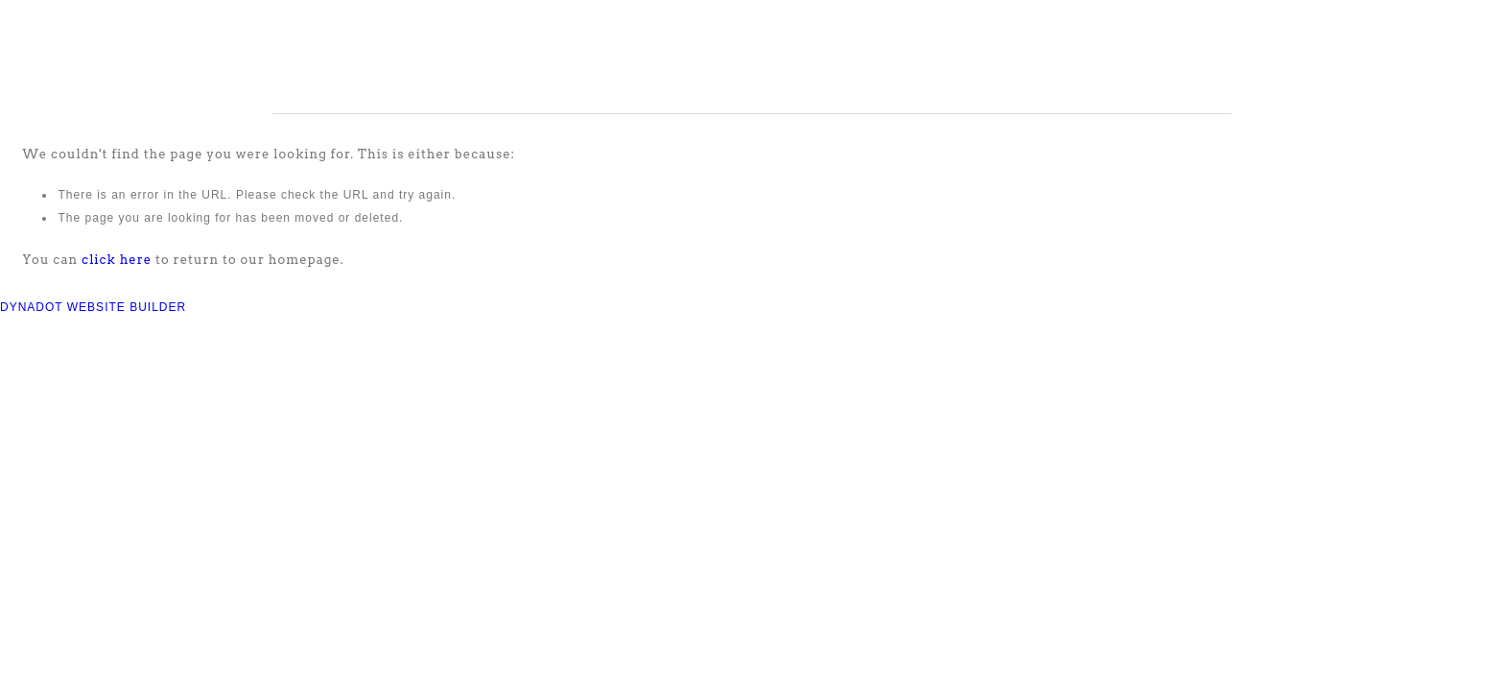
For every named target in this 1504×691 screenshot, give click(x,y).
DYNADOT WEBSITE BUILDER (93, 307)
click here (117, 259)
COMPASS (122, 56)
